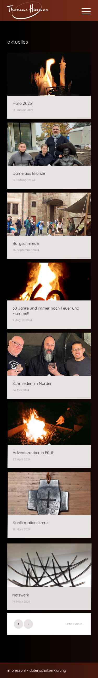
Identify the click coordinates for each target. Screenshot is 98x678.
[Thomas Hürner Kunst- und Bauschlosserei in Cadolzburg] (40, 10)
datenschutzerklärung (48, 670)
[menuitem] (83, 10)
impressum (16, 670)
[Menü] (83, 10)
